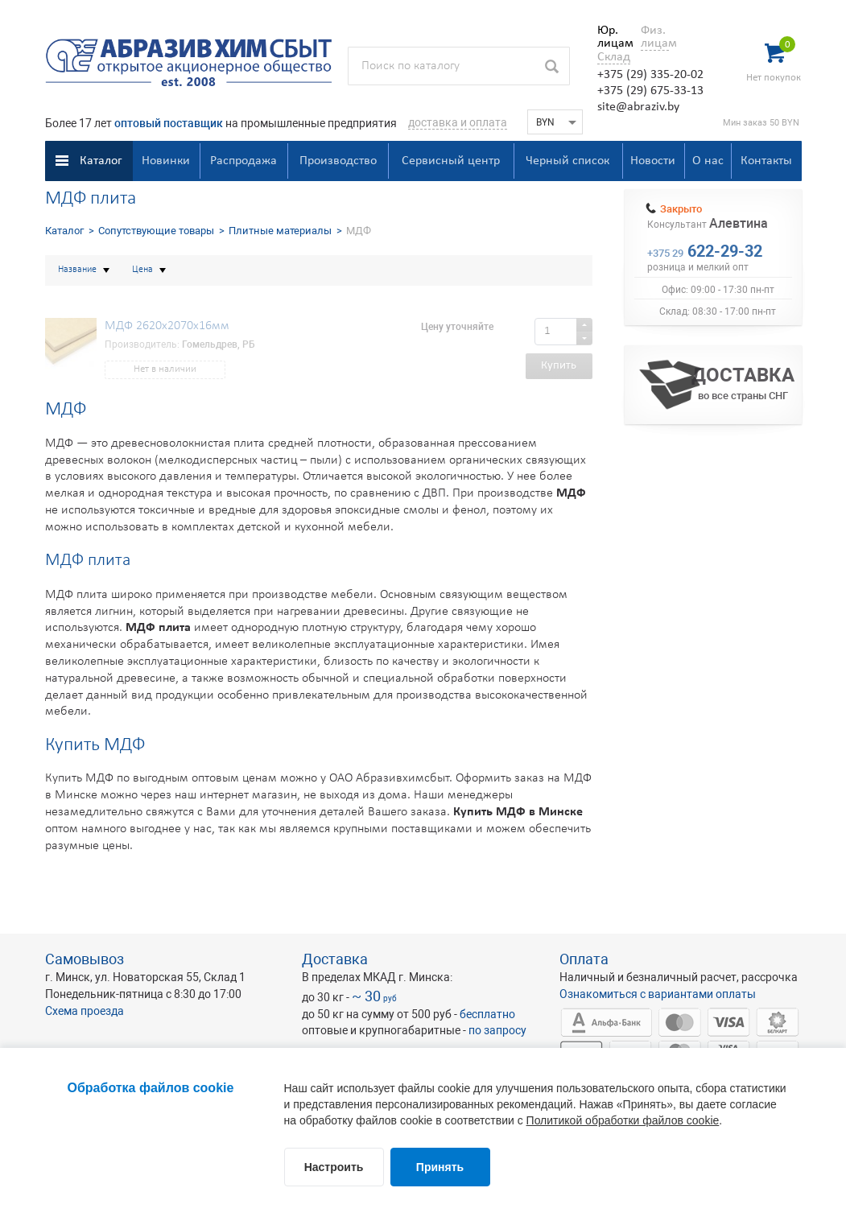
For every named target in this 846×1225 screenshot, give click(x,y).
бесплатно (487, 1014)
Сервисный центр (451, 161)
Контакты (766, 161)
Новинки (166, 161)
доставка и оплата (457, 122)
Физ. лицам (655, 37)
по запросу (497, 1030)
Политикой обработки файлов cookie (623, 1120)
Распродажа (243, 161)
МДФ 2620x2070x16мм (167, 326)
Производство (338, 161)
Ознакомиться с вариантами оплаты (657, 994)
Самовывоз (84, 959)
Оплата (584, 959)
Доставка (335, 959)
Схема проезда (84, 1010)
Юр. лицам (611, 37)
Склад (613, 57)
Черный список (567, 161)
